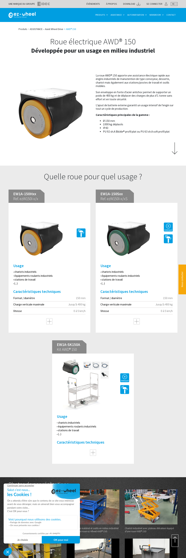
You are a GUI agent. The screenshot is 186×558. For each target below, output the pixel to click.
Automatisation (135, 14)
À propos (111, 3)
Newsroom (155, 14)
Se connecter (154, 3)
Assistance (116, 14)
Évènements (93, 3)
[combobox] (174, 4)
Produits (100, 14)
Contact (171, 14)
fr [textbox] (173, 4)
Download (129, 3)
